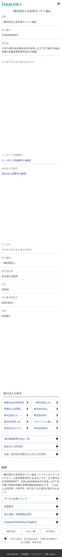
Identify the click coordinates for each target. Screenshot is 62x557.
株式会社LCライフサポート (17, 428)
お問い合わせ (49, 554)
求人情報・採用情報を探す (30, 514)
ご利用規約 (24, 554)
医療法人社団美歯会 (14, 408)
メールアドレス (10, 61)
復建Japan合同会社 (14, 402)
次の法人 (50, 531)
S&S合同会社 (41, 428)
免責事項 (21, 506)
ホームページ (26, 61)
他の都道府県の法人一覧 (29, 438)
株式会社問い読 (12, 421)
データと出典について (28, 498)
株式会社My (40, 415)
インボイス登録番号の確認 (16, 160)
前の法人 (11, 531)
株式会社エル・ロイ (14, 415)
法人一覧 (31, 531)
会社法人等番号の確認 (14, 173)
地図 (34, 51)
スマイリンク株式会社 (45, 421)
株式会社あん (41, 408)
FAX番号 (6, 316)
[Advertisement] (25, 87)
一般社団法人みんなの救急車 (47, 402)
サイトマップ (36, 554)
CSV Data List (12, 554)
